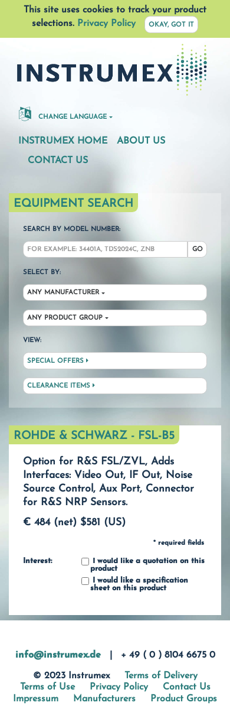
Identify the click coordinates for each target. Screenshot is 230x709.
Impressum (35, 699)
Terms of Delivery (161, 676)
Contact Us (58, 160)
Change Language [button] (63, 113)
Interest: (37, 561)
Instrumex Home (62, 141)
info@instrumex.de (58, 655)
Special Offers (57, 361)
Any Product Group (65, 318)
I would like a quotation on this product (143, 565)
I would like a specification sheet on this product (134, 584)
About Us (141, 141)
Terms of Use (47, 687)
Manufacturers (104, 699)
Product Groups (183, 699)
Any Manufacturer (63, 293)
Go (197, 249)
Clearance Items (61, 385)
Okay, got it (171, 25)
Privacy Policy (106, 23)
